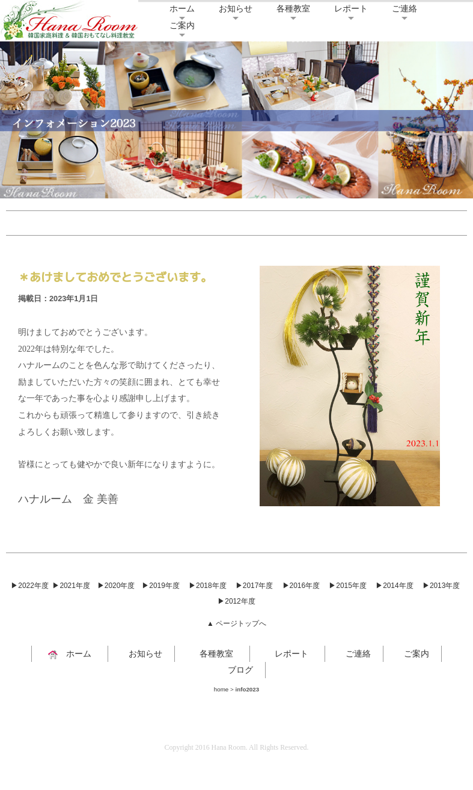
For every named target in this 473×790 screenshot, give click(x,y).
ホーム (182, 8)
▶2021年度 (71, 585)
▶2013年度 (441, 585)
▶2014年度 (394, 585)
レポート (351, 8)
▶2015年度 (347, 585)
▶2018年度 (207, 585)
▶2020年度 (116, 585)
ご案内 (182, 25)
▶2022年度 (29, 585)
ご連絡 (404, 8)
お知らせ (235, 8)
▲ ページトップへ (236, 623)
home (221, 689)
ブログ (236, 670)
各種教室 (293, 8)
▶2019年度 (160, 585)
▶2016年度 (301, 585)
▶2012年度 (236, 601)
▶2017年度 (254, 585)
